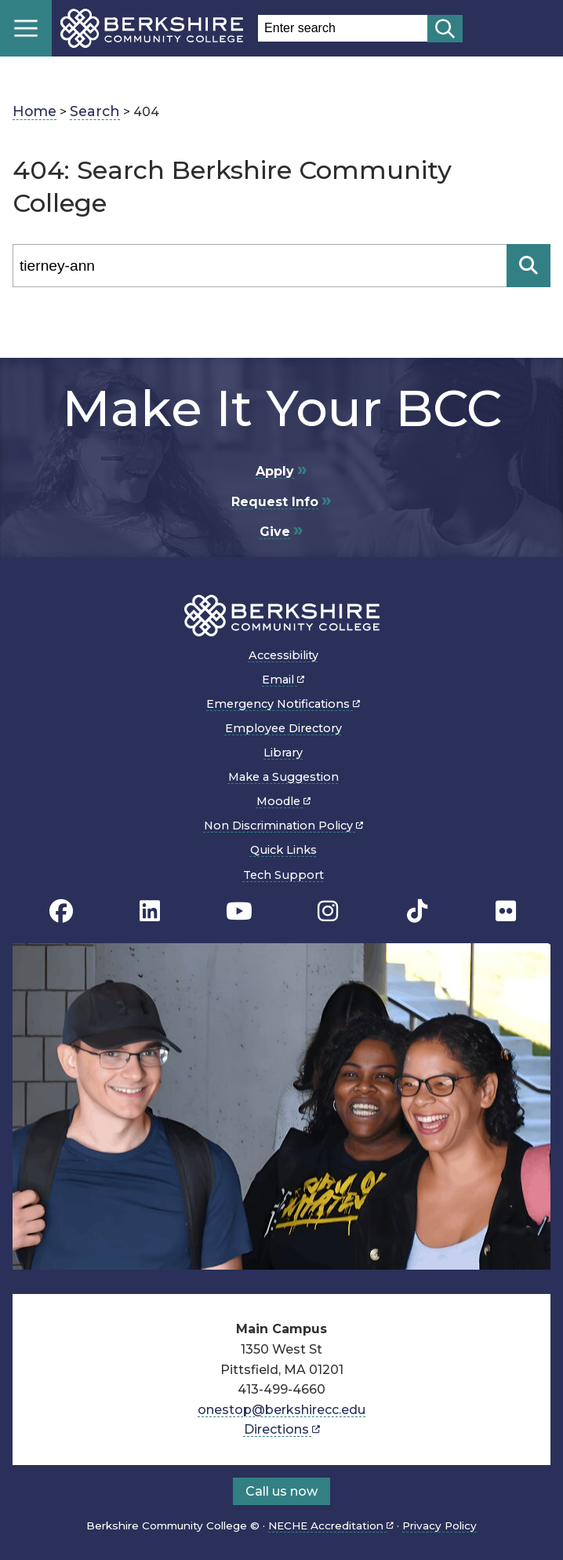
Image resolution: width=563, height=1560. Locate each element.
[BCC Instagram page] (328, 911)
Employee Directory (283, 728)
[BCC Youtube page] (239, 911)
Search (95, 111)
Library (283, 752)
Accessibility (283, 655)
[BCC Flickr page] (506, 911)
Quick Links (283, 850)
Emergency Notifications (283, 704)
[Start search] (445, 28)
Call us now (281, 1491)
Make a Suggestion (283, 777)
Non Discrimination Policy (283, 825)
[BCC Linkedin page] (150, 911)
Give (275, 531)
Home (34, 111)
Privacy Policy (439, 1525)
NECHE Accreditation (331, 1525)
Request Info (274, 501)
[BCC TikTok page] (417, 911)
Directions (282, 1429)
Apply (275, 471)
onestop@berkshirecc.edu (281, 1409)
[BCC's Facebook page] (61, 911)
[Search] (260, 265)
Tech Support (283, 875)
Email (283, 679)
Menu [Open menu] (26, 28)
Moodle (283, 801)
